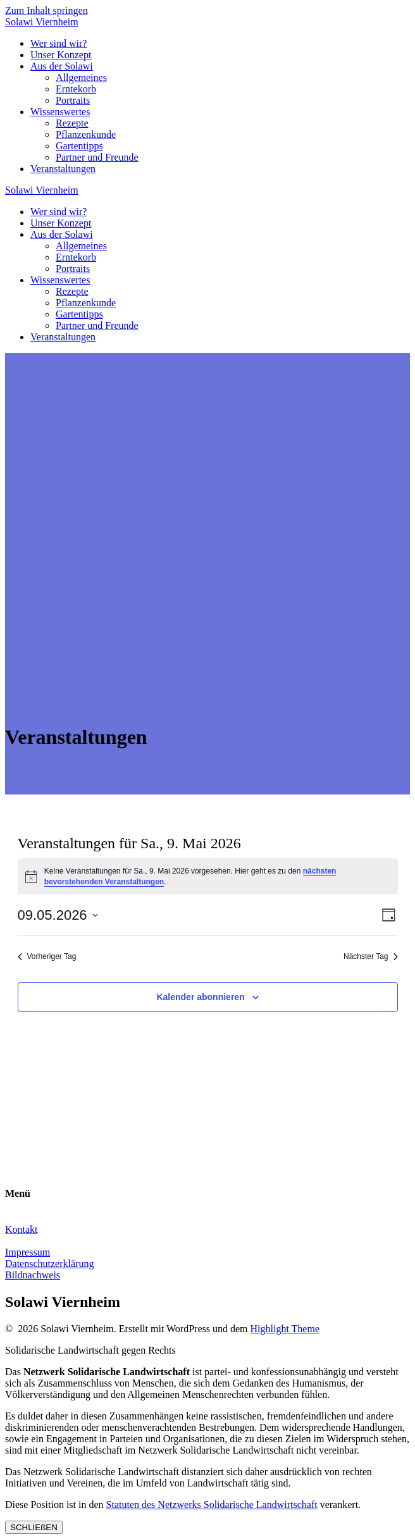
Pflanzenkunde (86, 134)
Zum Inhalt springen (46, 10)
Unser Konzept (60, 54)
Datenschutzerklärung (49, 1263)
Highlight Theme (285, 1328)
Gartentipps (79, 145)
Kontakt (21, 1229)
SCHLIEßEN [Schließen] (34, 1527)
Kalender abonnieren (200, 997)
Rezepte (72, 123)
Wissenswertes (60, 111)
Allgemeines (81, 77)
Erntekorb (76, 88)
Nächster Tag (370, 956)
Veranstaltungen (63, 168)
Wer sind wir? (58, 43)
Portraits (73, 100)
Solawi (41, 21)
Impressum (27, 1252)
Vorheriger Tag (47, 956)
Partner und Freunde (97, 157)
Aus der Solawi (61, 66)
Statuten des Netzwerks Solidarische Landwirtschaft (212, 1504)
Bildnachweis (32, 1275)
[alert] (208, 876)
